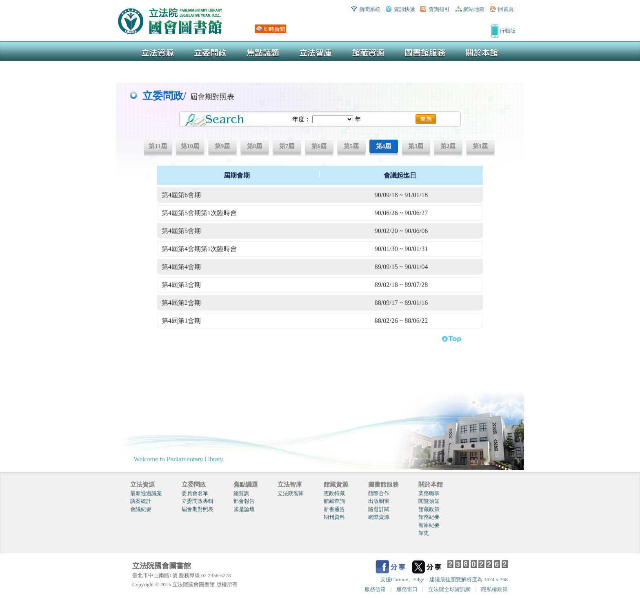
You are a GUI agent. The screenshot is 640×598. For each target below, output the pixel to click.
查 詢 (425, 119)
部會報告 (244, 501)
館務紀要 (429, 517)
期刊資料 (334, 517)
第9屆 (222, 146)
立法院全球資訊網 (449, 589)
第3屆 (416, 146)
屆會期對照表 (197, 509)
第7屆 (287, 146)
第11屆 (158, 146)
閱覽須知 (429, 501)
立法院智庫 (291, 493)
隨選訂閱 (378, 509)
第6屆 (319, 146)
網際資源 (378, 517)
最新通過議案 (146, 493)
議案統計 (140, 501)
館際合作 (378, 493)
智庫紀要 (429, 525)
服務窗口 (407, 589)
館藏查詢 (334, 501)
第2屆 (448, 146)
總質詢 (241, 493)
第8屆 (254, 146)
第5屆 (351, 146)
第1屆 (480, 146)
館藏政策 (429, 509)
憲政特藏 (334, 493)
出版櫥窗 (378, 501)
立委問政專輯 (197, 501)
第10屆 (190, 146)
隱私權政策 (494, 589)
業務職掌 (429, 493)
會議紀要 (140, 509)
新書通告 (334, 509)
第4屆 (383, 146)
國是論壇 (244, 509)
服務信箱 (375, 589)
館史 (423, 533)
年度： (301, 119)
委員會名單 (195, 493)
